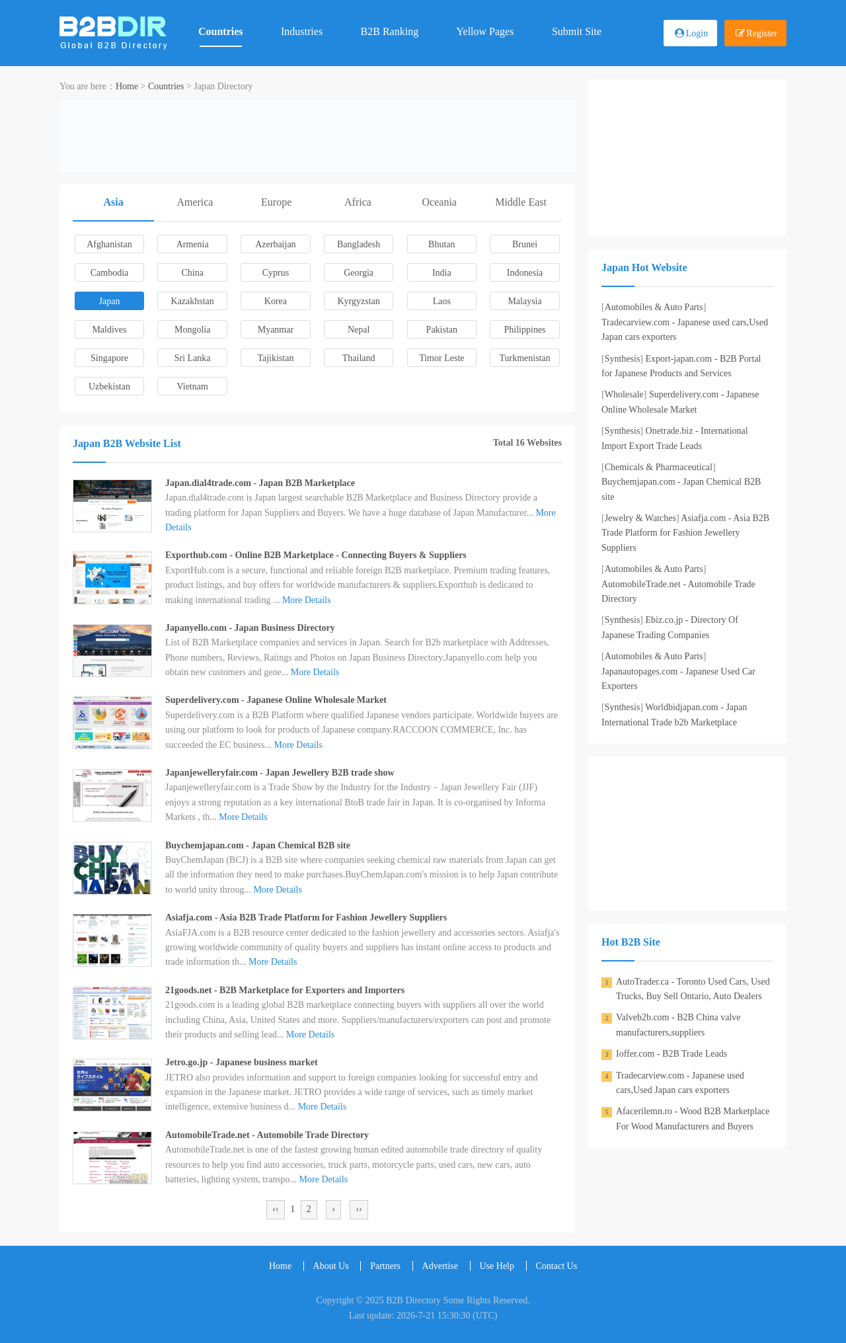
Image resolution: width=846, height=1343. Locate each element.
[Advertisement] (317, 134)
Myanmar (275, 330)
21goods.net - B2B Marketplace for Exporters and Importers (284, 990)
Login (697, 33)
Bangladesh (358, 244)
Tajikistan (275, 358)
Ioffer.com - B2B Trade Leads (671, 1054)
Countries (220, 31)
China (192, 273)
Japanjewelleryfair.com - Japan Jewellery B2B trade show (280, 773)
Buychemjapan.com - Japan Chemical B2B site (257, 845)
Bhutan (441, 244)
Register (761, 33)
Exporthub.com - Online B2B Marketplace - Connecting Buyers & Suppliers (316, 555)
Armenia (192, 244)
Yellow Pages (485, 31)
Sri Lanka (192, 358)
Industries (302, 31)
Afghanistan (109, 244)
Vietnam (192, 386)
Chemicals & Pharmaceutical (658, 467)
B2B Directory (413, 1300)
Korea (275, 301)
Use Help (497, 1266)
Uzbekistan (109, 386)
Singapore (109, 358)
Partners (385, 1266)
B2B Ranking (390, 31)
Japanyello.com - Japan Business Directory (250, 628)
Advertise (440, 1266)
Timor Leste (441, 358)
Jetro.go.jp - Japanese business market (241, 1062)
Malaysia (524, 301)
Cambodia (110, 273)
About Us (331, 1266)
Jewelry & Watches (640, 518)
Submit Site (576, 31)
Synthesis (622, 359)
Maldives (109, 330)
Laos (442, 301)
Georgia (358, 273)
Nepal (358, 330)
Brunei (524, 244)
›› (359, 1209)
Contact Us (557, 1266)
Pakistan (441, 330)
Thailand (358, 358)
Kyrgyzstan (358, 301)
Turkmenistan (524, 358)
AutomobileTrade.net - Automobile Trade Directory (267, 1135)
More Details (306, 600)
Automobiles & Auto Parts (654, 307)
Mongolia (192, 330)
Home (127, 86)
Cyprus (275, 273)
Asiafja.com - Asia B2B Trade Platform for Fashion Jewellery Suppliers (306, 917)
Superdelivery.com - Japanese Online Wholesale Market (276, 700)
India (441, 273)
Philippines (525, 330)
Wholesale (624, 394)
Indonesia (525, 273)
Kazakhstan (192, 301)
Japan (109, 301)
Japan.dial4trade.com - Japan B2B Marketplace (260, 483)
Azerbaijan (275, 244)
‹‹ (275, 1209)
